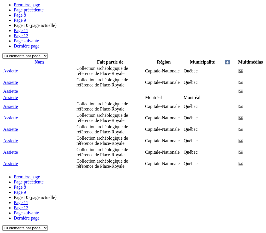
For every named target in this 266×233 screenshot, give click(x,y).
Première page (27, 4)
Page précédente (28, 9)
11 (21, 30)
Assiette (10, 70)
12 (21, 35)
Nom (39, 62)
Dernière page (26, 46)
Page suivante (26, 40)
